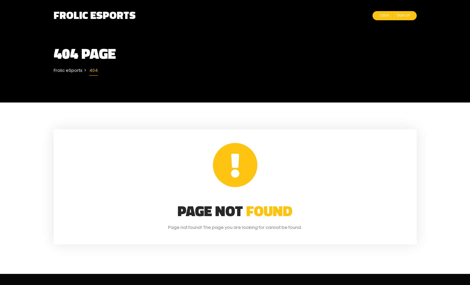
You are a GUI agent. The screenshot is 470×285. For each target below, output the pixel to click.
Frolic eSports (95, 15)
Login (384, 15)
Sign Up (403, 15)
